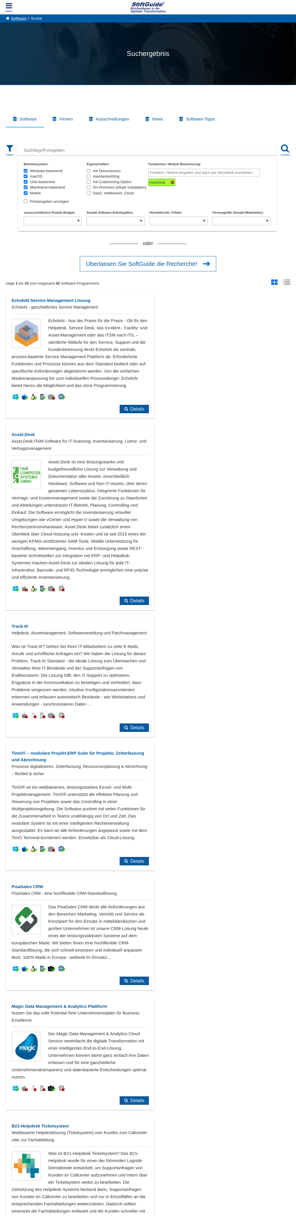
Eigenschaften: (98, 164)
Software (18, 18)
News (157, 118)
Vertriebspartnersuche (137, 1140)
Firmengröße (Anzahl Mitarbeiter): (238, 212)
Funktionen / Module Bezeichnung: (174, 164)
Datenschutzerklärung (173, 1210)
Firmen (66, 118)
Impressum (14, 1153)
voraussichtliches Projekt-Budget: (49, 212)
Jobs (9, 1146)
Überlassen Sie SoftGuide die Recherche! (141, 263)
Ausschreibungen (112, 118)
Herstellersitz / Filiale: (166, 212)
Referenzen (15, 1140)
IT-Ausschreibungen (135, 1134)
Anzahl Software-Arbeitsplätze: (110, 212)
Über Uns (13, 1134)
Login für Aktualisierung (81, 1153)
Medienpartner (74, 1146)
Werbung (70, 1140)
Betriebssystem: (36, 164)
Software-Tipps (200, 118)
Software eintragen (77, 1134)
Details (127, 473)
